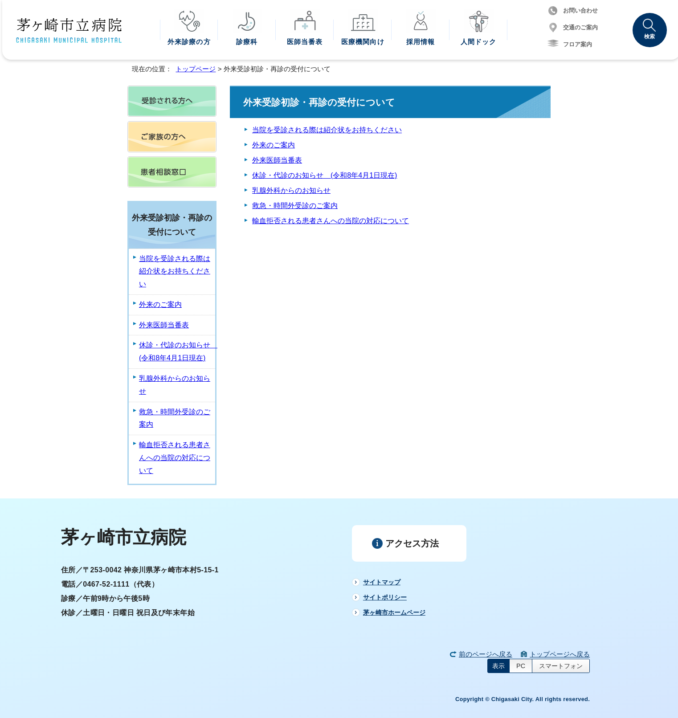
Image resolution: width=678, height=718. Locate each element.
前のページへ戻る (485, 654)
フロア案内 (577, 44)
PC (520, 665)
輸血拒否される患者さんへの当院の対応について (330, 220)
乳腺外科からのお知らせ (291, 190)
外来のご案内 (273, 145)
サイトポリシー (385, 597)
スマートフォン (561, 665)
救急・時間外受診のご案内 (295, 205)
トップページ (196, 69)
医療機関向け (362, 41)
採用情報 (420, 41)
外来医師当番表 (277, 160)
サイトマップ (381, 582)
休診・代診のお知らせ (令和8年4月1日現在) (324, 175)
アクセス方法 (412, 543)
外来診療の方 (189, 41)
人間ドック (479, 41)
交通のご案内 (580, 27)
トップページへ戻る (560, 654)
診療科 (247, 41)
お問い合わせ (580, 10)
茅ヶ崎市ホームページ (394, 612)
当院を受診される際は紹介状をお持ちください (327, 130)
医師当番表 (305, 41)
